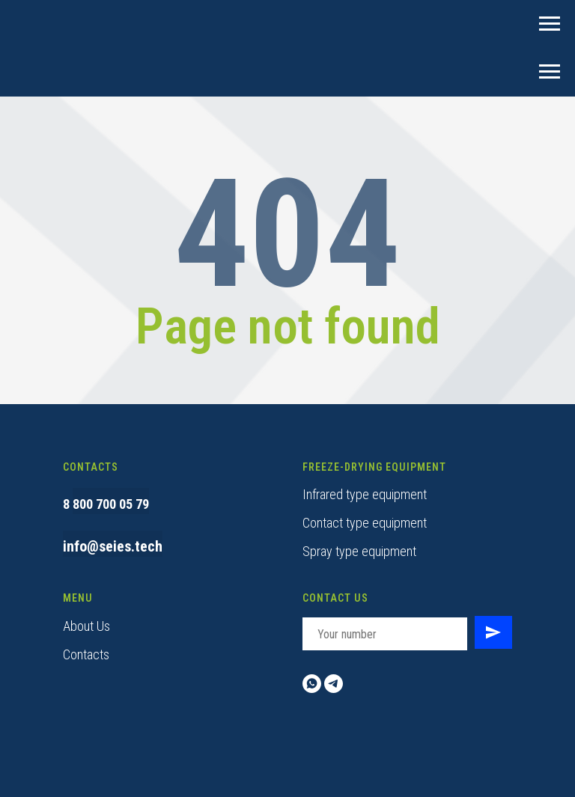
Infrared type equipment (364, 494)
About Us (86, 626)
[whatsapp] (311, 683)
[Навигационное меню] (549, 23)
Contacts (86, 654)
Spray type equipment (359, 551)
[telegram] (333, 683)
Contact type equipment (364, 523)
